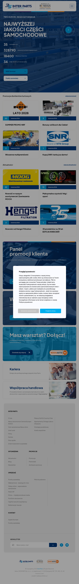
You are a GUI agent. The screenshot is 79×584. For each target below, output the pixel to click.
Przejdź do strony (51, 311)
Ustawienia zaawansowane (28, 311)
